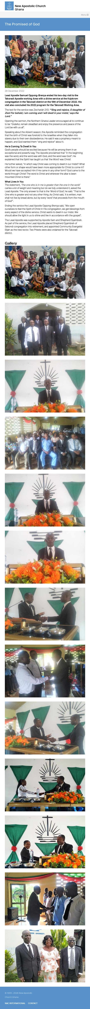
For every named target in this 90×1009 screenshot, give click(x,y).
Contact (33, 1003)
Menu (85, 14)
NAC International (15, 1003)
